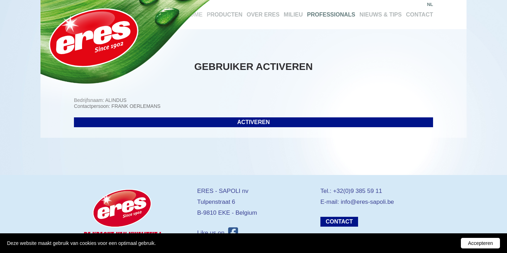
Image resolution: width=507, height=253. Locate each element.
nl (430, 4)
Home (194, 15)
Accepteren (480, 243)
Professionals (331, 15)
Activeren (253, 122)
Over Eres (262, 15)
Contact (419, 15)
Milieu (293, 15)
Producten (224, 15)
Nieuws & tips (380, 15)
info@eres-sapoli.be (367, 202)
